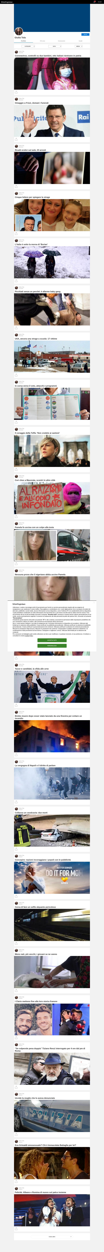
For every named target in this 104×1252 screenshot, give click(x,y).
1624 (66, 609)
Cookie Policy (29, 635)
